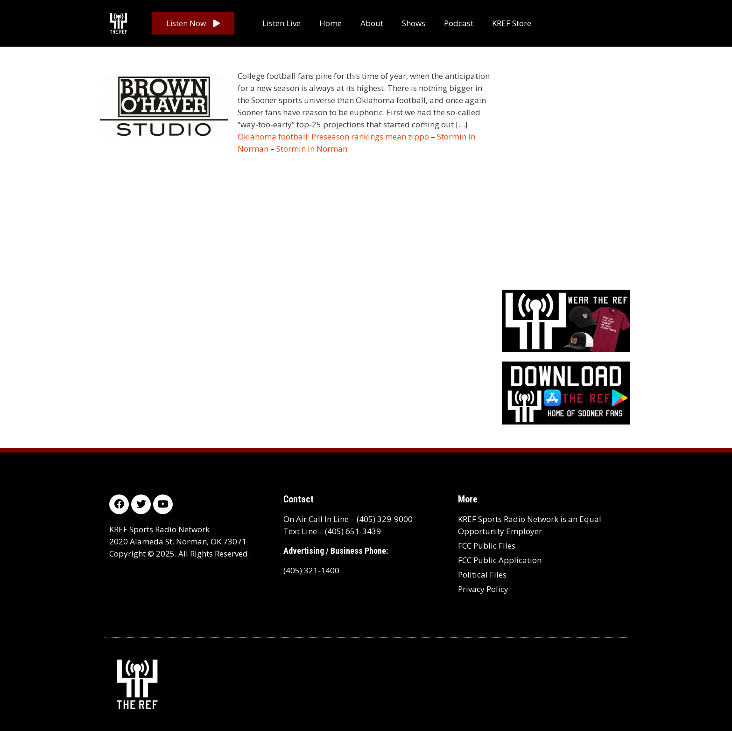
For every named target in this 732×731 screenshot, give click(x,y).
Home (330, 23)
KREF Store (511, 23)
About (371, 23)
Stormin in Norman (311, 148)
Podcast (458, 23)
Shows (413, 23)
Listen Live (281, 23)
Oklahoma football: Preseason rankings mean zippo (333, 136)
